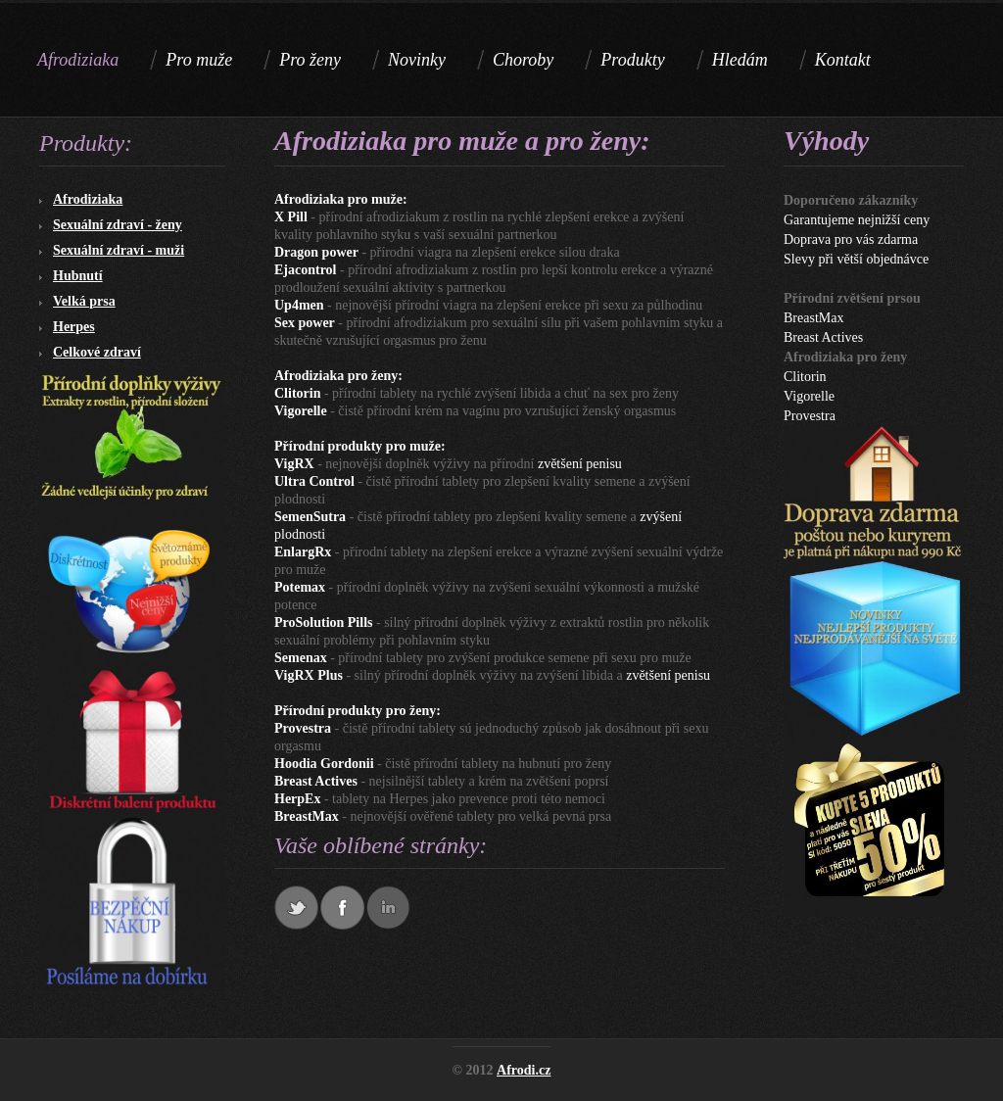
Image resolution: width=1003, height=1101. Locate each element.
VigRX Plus (308, 675)
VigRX (294, 463)
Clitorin (297, 393)
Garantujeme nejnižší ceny (857, 220)
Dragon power (316, 252)
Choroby (523, 60)
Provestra (302, 728)
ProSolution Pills (323, 622)
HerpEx (297, 798)
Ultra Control (314, 481)
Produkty (632, 60)
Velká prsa (84, 301)
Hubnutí (78, 275)
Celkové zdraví (97, 352)
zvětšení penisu (580, 463)
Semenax (300, 657)
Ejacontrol (305, 270)
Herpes (74, 326)
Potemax (299, 587)
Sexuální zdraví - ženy (117, 224)
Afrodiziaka (87, 199)
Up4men (299, 305)
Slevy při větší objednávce (856, 259)
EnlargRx (302, 552)
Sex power (304, 322)
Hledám (740, 60)
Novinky (417, 60)
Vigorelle (300, 411)
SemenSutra (310, 516)
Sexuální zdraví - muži (118, 250)
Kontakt (843, 60)
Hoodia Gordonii (324, 763)
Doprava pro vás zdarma (851, 239)
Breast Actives (316, 781)
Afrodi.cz (523, 1070)
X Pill (291, 217)
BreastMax (306, 816)
